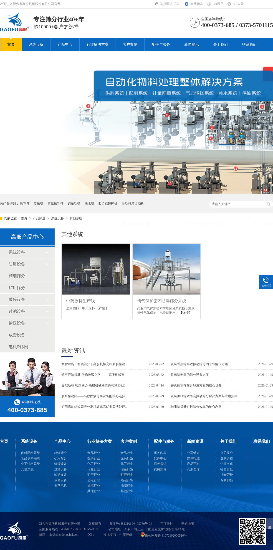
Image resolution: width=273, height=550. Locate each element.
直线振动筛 (55, 203)
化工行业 (93, 464)
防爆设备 (17, 264)
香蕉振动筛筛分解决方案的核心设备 (196, 385)
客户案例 (130, 44)
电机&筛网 (18, 346)
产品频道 (39, 218)
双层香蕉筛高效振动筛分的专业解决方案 (199, 364)
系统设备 (36, 44)
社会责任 (226, 469)
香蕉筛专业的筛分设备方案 (190, 375)
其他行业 (93, 491)
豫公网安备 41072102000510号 (163, 535)
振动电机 (60, 485)
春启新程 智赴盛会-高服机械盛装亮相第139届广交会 (95, 385)
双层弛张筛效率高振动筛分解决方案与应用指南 (204, 396)
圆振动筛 (74, 203)
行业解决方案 (98, 44)
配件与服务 (161, 44)
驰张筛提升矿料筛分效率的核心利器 (196, 407)
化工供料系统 (30, 464)
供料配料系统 (30, 453)
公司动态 (193, 453)
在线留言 (196, 4)
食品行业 (93, 453)
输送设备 (17, 323)
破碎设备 (17, 299)
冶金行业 (93, 469)
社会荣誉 (226, 474)
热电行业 (93, 480)
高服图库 (193, 469)
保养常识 (160, 464)
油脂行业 (93, 485)
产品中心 (65, 44)
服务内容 (160, 453)
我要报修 (160, 469)
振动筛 (25, 203)
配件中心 (160, 458)
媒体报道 (193, 458)
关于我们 (220, 44)
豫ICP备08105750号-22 (136, 523)
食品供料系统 (30, 458)
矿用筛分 (17, 287)
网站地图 (187, 523)
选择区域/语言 (170, 4)
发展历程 (226, 458)
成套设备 (17, 335)
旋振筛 (38, 203)
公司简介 (226, 453)
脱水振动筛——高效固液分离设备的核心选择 (93, 396)
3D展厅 (218, 4)
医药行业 (93, 458)
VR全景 (238, 4)
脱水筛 (89, 203)
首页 (11, 44)
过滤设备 (17, 311)
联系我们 (249, 44)
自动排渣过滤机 (133, 203)
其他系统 (76, 218)
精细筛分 (17, 276)
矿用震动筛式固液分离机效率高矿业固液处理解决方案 (95, 407)
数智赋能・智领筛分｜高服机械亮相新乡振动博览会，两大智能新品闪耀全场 (95, 364)
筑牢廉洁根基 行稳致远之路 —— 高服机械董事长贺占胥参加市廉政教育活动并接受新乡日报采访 (95, 375)
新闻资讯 (191, 44)
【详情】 (102, 308)
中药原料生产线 (80, 301)
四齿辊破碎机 (107, 203)
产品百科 (193, 464)
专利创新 (226, 480)
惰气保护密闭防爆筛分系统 (161, 301)
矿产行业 (93, 474)
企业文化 (226, 464)
